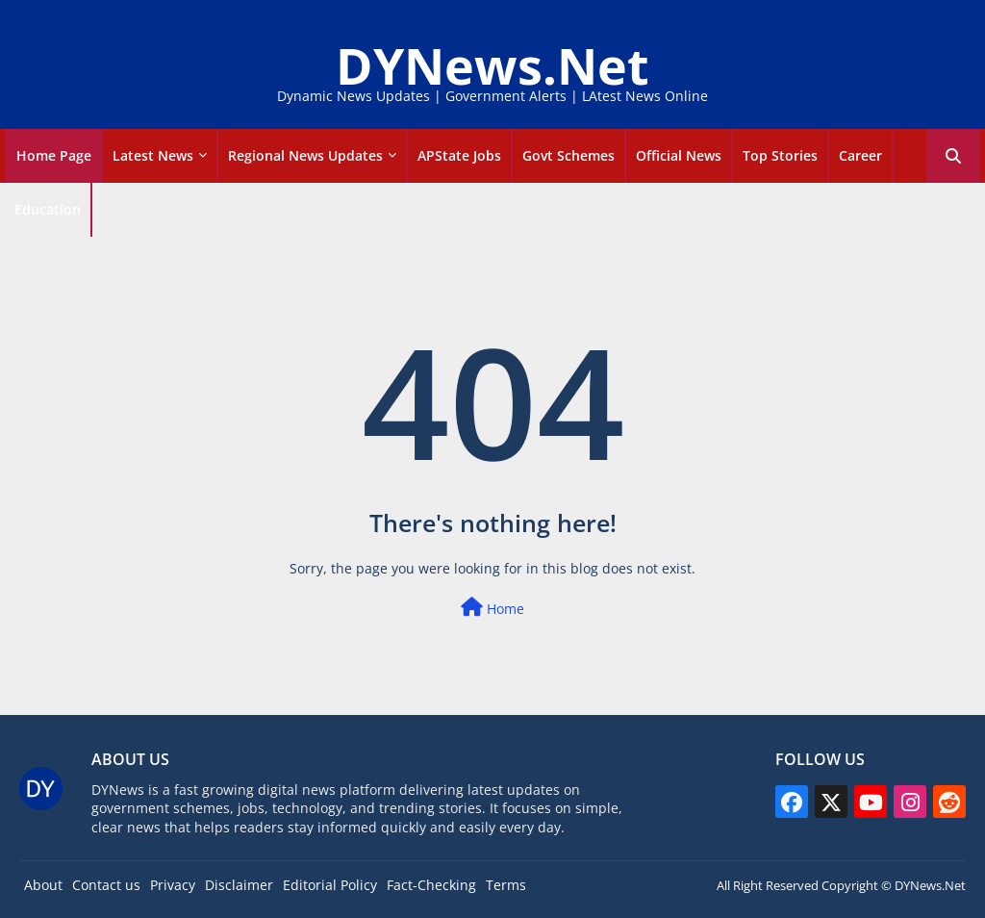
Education (47, 209)
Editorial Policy (330, 885)
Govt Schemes (568, 155)
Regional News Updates (305, 155)
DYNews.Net (492, 65)
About (43, 885)
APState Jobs (459, 155)
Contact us (106, 885)
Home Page (53, 155)
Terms (506, 885)
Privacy (172, 885)
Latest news (153, 155)
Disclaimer (239, 885)
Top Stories (780, 155)
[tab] (54, 156)
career (860, 155)
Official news (678, 155)
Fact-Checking (431, 885)
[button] (953, 156)
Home (492, 608)
